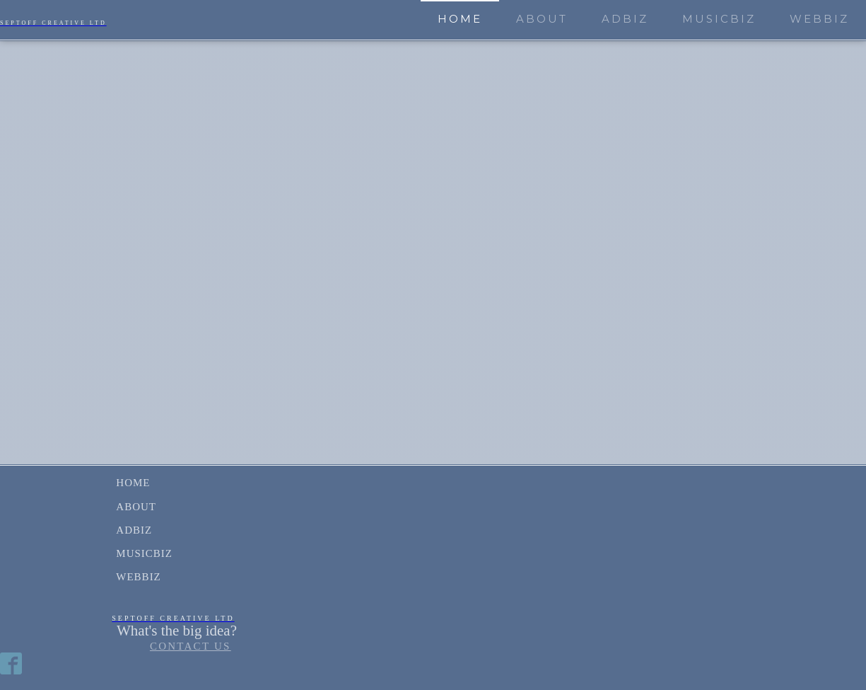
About (542, 18)
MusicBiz (719, 18)
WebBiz (819, 18)
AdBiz (625, 18)
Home (460, 18)
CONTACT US (190, 646)
